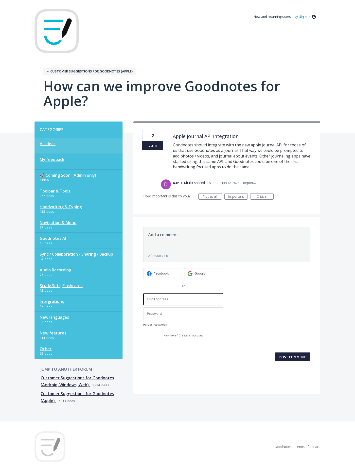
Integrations (52, 301)
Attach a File (161, 255)
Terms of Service (307, 446)
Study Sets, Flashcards (61, 285)
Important (238, 197)
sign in (305, 16)
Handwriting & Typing (61, 207)
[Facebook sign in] (162, 273)
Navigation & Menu (58, 222)
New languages (54, 317)
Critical (265, 197)
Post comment (292, 357)
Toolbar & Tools (55, 191)
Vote (152, 145)
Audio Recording (55, 270)
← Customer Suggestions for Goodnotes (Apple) (89, 71)
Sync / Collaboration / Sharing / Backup (76, 254)
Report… (249, 182)
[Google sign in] (203, 273)
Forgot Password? (155, 325)
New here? (183, 335)
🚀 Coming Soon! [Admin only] (68, 175)
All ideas (47, 143)
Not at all (212, 197)
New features (53, 333)
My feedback (52, 159)
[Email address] (183, 299)
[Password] (183, 313)
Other (46, 348)
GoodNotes (283, 446)
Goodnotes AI (53, 238)
